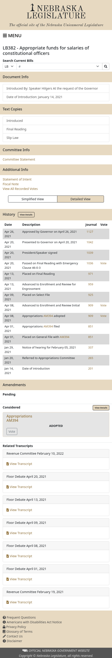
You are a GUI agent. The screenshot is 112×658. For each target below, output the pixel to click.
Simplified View (33, 199)
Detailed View (80, 199)
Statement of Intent (17, 179)
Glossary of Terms (17, 631)
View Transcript (19, 464)
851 (90, 326)
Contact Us (13, 636)
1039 (89, 253)
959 (90, 284)
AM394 (48, 316)
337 (90, 347)
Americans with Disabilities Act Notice (32, 622)
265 (90, 358)
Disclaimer (12, 641)
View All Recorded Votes (20, 189)
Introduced (14, 120)
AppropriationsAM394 (19, 418)
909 (90, 305)
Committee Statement (19, 159)
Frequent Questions (19, 617)
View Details (26, 214)
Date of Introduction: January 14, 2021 (34, 97)
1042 (89, 242)
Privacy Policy (14, 627)
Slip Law (12, 137)
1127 (89, 232)
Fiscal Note (11, 184)
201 (90, 368)
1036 (89, 263)
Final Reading (16, 129)
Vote (103, 263)
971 (90, 274)
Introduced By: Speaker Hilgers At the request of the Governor (52, 88)
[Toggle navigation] (12, 35)
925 (90, 295)
